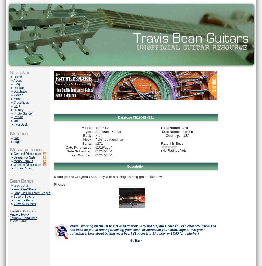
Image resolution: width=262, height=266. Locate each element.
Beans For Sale (24, 157)
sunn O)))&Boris (25, 189)
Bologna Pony (23, 200)
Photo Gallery (23, 113)
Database (20, 91)
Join (16, 121)
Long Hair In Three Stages (32, 193)
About (17, 80)
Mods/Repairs (23, 161)
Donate (19, 88)
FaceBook (21, 124)
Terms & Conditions (23, 218)
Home (18, 77)
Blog (17, 84)
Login (17, 142)
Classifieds (21, 102)
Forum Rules (23, 168)
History (18, 110)
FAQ (17, 106)
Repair (18, 117)
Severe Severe (24, 197)
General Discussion (27, 154)
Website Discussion (27, 165)
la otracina (21, 186)
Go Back (136, 240)
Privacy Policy (20, 214)
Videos (18, 95)
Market (18, 99)
